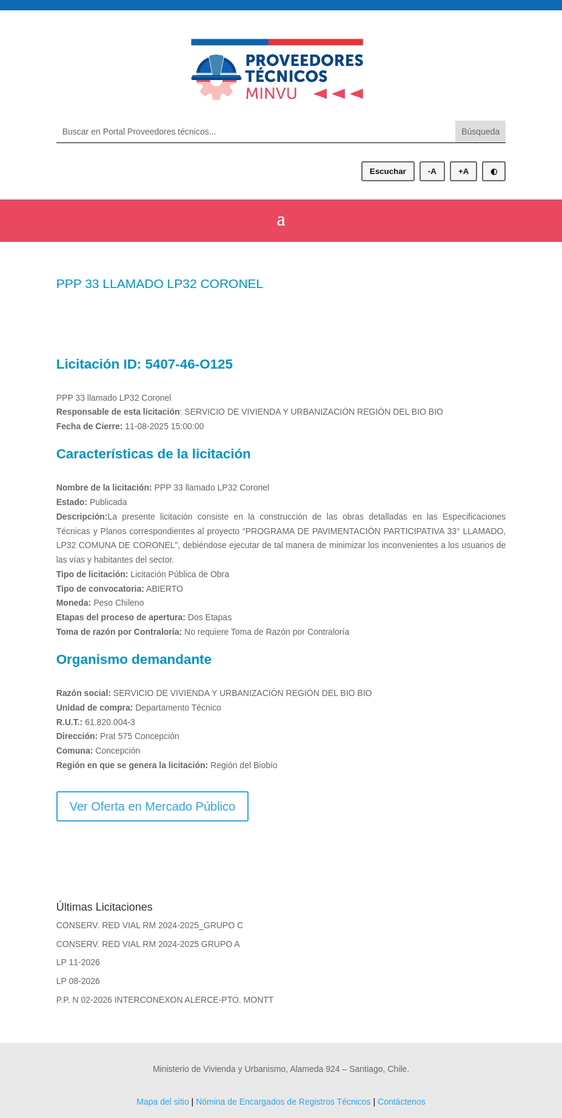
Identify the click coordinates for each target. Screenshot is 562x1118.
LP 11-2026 (78, 962)
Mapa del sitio (162, 1101)
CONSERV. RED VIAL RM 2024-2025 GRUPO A (148, 944)
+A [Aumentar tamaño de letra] (463, 171)
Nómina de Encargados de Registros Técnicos (283, 1101)
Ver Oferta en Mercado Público (152, 806)
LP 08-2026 (78, 981)
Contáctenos (402, 1101)
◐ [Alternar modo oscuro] (493, 171)
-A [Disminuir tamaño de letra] (432, 171)
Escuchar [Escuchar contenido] (388, 171)
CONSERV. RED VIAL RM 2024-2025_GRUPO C (149, 925)
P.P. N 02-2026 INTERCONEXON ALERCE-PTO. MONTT (165, 1000)
